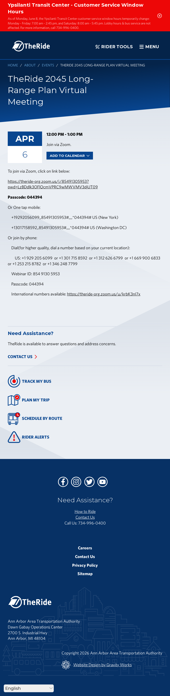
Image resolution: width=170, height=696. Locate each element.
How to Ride (85, 511)
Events (48, 65)
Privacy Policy (85, 565)
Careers (85, 547)
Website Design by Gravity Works (97, 664)
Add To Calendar (70, 156)
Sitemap (85, 573)
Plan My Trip (29, 400)
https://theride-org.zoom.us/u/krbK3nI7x (103, 293)
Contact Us (20, 356)
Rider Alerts (28, 437)
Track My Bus (29, 381)
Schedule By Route (35, 418)
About (30, 65)
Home (13, 65)
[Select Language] (28, 688)
